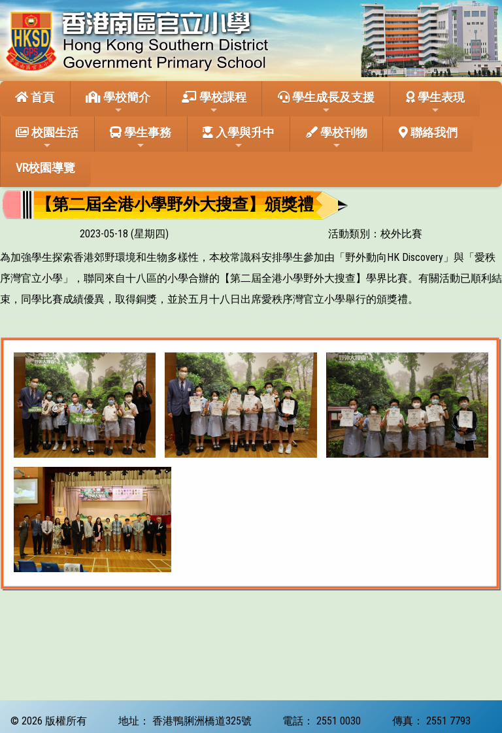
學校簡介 (118, 102)
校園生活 (47, 138)
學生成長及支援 (326, 102)
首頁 (34, 97)
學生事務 (140, 138)
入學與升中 (239, 138)
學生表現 (435, 102)
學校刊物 (336, 138)
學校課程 (214, 102)
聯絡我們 (428, 132)
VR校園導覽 (45, 168)
